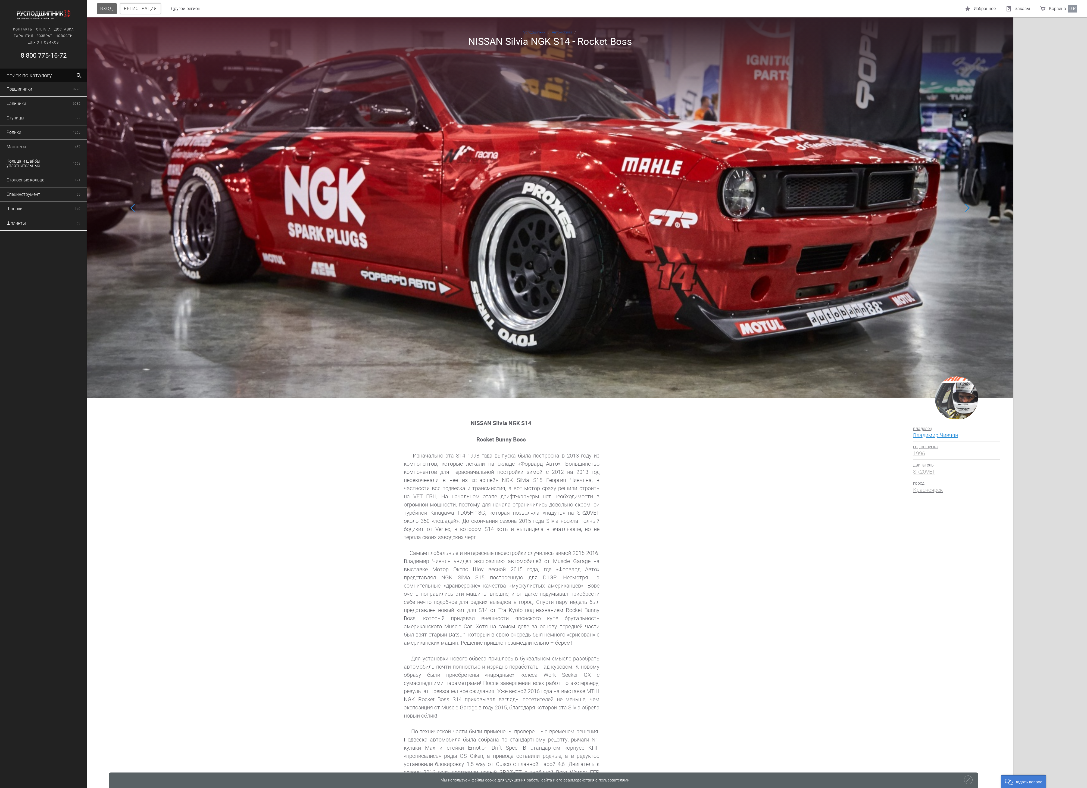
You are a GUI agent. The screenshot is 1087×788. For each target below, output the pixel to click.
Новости (44, 36)
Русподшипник (533, 32)
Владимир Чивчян (935, 435)
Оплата (23, 29)
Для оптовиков (23, 42)
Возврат (24, 36)
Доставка (44, 29)
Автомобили (562, 32)
